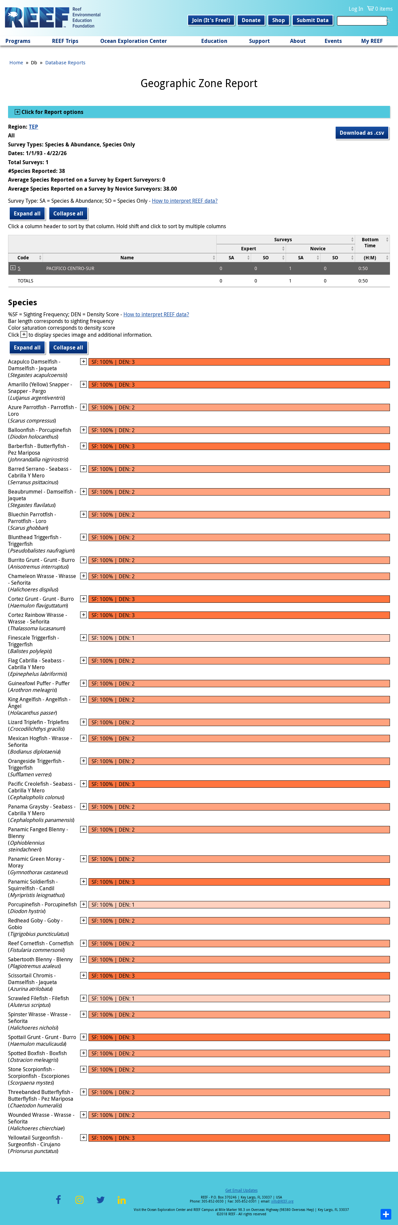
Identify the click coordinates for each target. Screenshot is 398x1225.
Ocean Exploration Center (133, 41)
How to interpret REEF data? (185, 200)
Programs (18, 41)
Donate (251, 20)
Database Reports (65, 62)
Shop (278, 20)
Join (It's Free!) (211, 20)
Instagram (79, 1204)
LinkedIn (122, 1204)
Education (214, 41)
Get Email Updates (241, 1190)
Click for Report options (51, 112)
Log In (356, 8)
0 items (384, 8)
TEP (33, 126)
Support (259, 41)
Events (333, 41)
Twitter (100, 1204)
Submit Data (313, 20)
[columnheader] (285, 239)
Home (16, 62)
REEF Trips (65, 41)
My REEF (372, 41)
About (298, 41)
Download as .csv (362, 132)
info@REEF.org (282, 1201)
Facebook (58, 1204)
